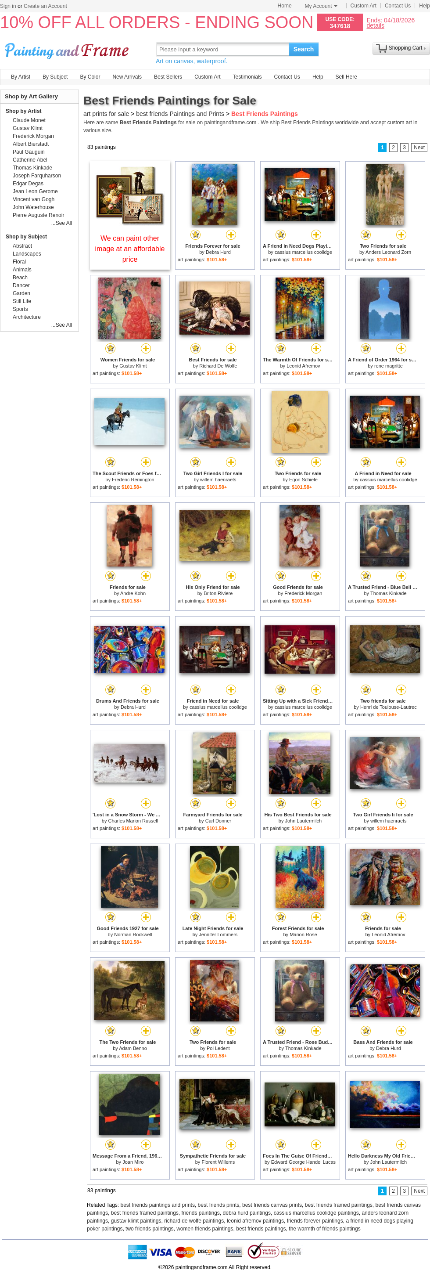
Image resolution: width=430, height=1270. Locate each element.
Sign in (8, 6)
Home (285, 6)
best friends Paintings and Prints (180, 113)
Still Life (22, 301)
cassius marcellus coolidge (303, 252)
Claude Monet (29, 120)
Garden (21, 293)
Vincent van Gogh (33, 199)
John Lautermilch (303, 820)
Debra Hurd (218, 252)
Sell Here (346, 77)
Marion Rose (303, 934)
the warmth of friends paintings (324, 1229)
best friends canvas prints (272, 1205)
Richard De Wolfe (218, 365)
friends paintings (200, 1213)
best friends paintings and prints (158, 1205)
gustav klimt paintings (136, 1221)
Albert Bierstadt (31, 144)
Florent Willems (218, 1162)
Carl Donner (218, 820)
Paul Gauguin (29, 152)
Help (424, 6)
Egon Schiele (303, 479)
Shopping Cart (406, 48)
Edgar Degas (28, 183)
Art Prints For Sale (68, 49)
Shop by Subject (26, 237)
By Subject (55, 77)
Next (419, 147)
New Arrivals (127, 77)
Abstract (22, 246)
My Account (321, 6)
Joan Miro (132, 1162)
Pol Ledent (218, 1048)
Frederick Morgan (303, 593)
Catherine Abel (30, 160)
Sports (20, 309)
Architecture (27, 317)
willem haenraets (218, 479)
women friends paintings (204, 1229)
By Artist (20, 77)
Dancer (21, 285)
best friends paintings (261, 1229)
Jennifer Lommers (218, 934)
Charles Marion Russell (133, 820)
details (375, 25)
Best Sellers (168, 77)
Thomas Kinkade (388, 593)
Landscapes (27, 254)
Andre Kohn (133, 593)
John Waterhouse (33, 207)
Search (304, 49)
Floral (19, 262)
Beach (20, 277)
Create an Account (45, 6)
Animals (22, 270)
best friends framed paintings (339, 1205)
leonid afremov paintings (255, 1221)
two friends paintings (149, 1229)
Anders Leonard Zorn (388, 252)
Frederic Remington (133, 479)
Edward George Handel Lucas (303, 1162)
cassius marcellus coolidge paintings (316, 1213)
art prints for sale (106, 113)
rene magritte (388, 365)
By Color (90, 77)
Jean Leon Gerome (35, 191)
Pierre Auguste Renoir (38, 215)
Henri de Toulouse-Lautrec (388, 707)
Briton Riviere (218, 593)
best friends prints (219, 1205)
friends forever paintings (315, 1221)
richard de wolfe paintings (194, 1221)
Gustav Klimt (133, 365)
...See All (61, 223)
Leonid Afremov (303, 365)
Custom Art (363, 6)
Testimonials (247, 77)
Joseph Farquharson (37, 176)
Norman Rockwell (133, 934)
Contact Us (398, 6)
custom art (399, 122)
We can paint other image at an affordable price (130, 249)
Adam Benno (133, 1048)
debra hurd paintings (247, 1213)
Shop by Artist (24, 111)
